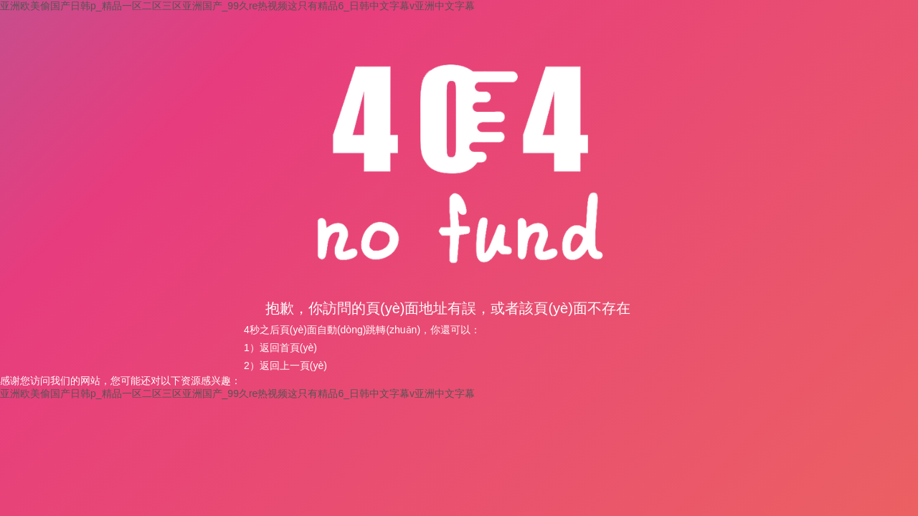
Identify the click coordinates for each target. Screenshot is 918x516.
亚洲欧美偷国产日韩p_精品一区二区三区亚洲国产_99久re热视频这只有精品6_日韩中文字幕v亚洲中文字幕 (237, 5)
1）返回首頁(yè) (280, 347)
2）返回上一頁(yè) (285, 365)
